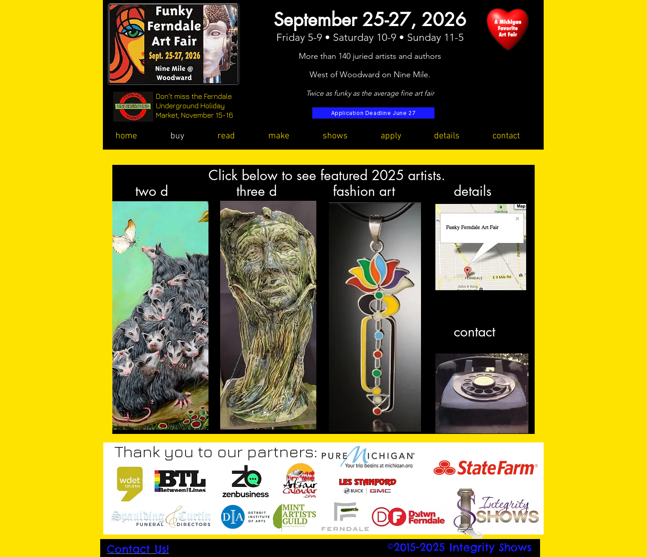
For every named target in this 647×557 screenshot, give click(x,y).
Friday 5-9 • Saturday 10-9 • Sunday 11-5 (370, 37)
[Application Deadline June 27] (373, 113)
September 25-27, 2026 (370, 19)
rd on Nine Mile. (401, 75)
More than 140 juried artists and (356, 56)
